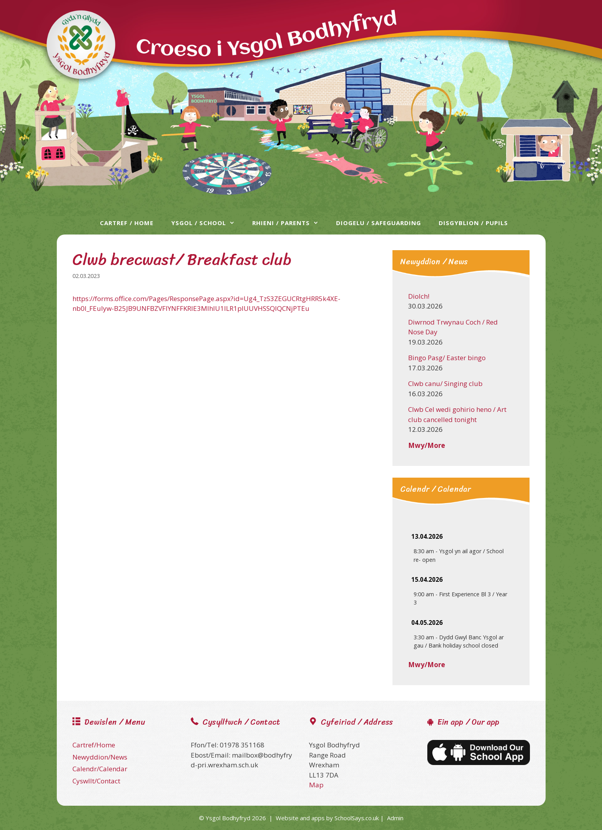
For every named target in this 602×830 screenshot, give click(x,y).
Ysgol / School (206, 223)
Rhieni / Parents (289, 223)
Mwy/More (426, 445)
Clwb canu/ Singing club (445, 383)
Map (316, 784)
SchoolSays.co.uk (356, 818)
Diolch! (418, 296)
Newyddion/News (99, 756)
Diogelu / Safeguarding (378, 223)
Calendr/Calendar (99, 768)
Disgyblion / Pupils (473, 223)
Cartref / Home (127, 223)
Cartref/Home (93, 744)
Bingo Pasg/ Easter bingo (447, 357)
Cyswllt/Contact (96, 780)
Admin (395, 818)
